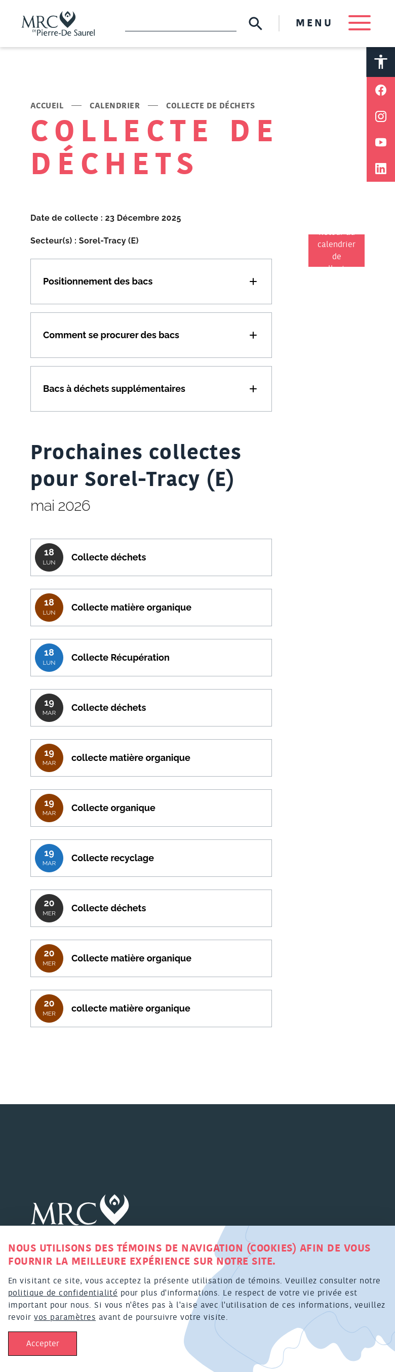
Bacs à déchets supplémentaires (114, 390)
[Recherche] (177, 24)
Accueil (46, 108)
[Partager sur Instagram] (381, 119)
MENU (330, 24)
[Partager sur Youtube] (381, 145)
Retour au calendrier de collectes (337, 252)
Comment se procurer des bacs (111, 337)
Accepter (42, 1344)
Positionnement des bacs (97, 283)
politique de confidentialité (62, 1293)
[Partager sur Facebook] (381, 92)
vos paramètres (65, 1317)
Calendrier (115, 108)
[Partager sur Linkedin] (381, 171)
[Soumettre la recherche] (252, 24)
